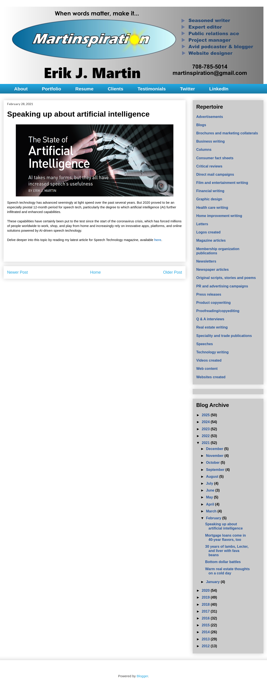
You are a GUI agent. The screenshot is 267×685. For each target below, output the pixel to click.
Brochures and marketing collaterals (227, 133)
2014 (206, 632)
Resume (84, 88)
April (210, 504)
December (215, 449)
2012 (206, 646)
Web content (207, 368)
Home (95, 272)
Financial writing (210, 191)
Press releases (208, 294)
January (213, 582)
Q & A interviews (210, 319)
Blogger (142, 676)
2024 (206, 422)
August (212, 476)
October (213, 462)
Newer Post (17, 272)
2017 (206, 611)
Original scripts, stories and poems (226, 278)
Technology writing (212, 352)
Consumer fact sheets (214, 158)
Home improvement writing (219, 216)
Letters (202, 224)
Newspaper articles (212, 269)
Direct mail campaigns (215, 174)
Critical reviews (209, 166)
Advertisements (209, 117)
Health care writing (212, 207)
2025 (206, 415)
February (214, 518)
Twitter (187, 88)
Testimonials (152, 88)
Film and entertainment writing (222, 183)
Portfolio (51, 88)
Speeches (204, 344)
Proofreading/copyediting (217, 311)
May (210, 497)
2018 (206, 604)
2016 (206, 618)
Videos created (209, 360)
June (210, 490)
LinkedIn (218, 88)
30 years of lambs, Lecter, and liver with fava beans (227, 551)
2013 (206, 639)
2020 (206, 590)
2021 (206, 443)
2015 (206, 625)
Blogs (201, 125)
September (215, 470)
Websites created (210, 377)
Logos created (208, 232)
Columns (203, 149)
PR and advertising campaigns (222, 286)
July (210, 483)
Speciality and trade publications (224, 336)
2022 (206, 436)
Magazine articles (211, 240)
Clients (115, 88)
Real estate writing (212, 327)
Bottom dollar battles (223, 562)
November (215, 456)
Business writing (210, 141)
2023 (206, 429)
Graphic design (209, 199)
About (21, 88)
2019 (206, 597)
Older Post (172, 272)
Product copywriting (213, 303)
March (212, 511)
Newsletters (206, 261)
